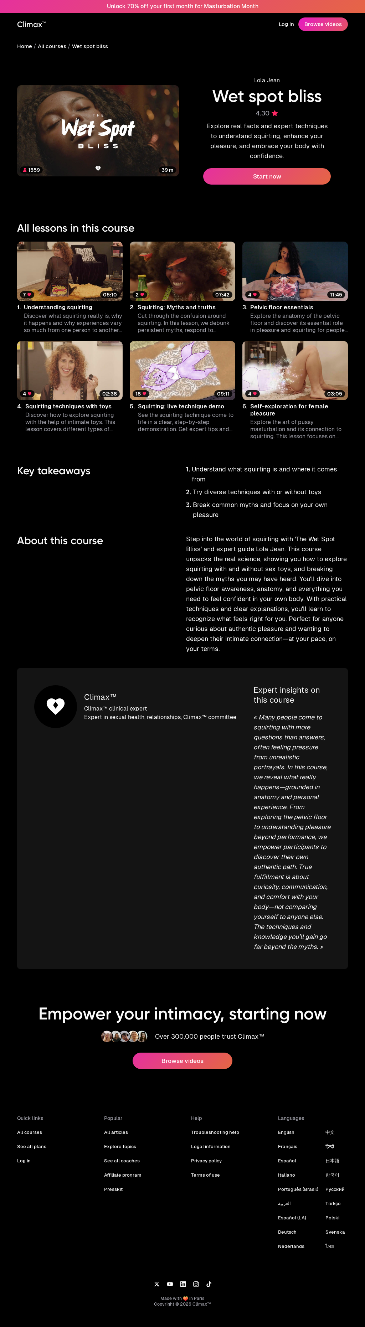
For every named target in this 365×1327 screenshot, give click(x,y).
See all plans (31, 1127)
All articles (115, 1112)
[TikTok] (209, 1264)
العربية (284, 1184)
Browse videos (323, 24)
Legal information (210, 1127)
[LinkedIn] (183, 1264)
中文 (328, 1112)
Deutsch (287, 1212)
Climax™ (100, 687)
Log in (287, 24)
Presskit (113, 1169)
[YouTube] (170, 1264)
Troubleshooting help (214, 1112)
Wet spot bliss (88, 46)
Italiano (286, 1155)
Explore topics (119, 1127)
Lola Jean (266, 80)
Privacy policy (206, 1141)
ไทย (328, 1226)
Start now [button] (267, 176)
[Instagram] (196, 1264)
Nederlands (290, 1226)
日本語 (331, 1141)
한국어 (331, 1155)
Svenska (333, 1212)
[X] (157, 1264)
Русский (333, 1169)
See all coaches (121, 1141)
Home (24, 46)
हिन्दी (328, 1127)
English (286, 1112)
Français (287, 1127)
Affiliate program (122, 1155)
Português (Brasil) (297, 1169)
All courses (51, 46)
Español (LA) (291, 1198)
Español (286, 1141)
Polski (330, 1198)
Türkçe (331, 1184)
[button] (70, 288)
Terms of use (205, 1155)
